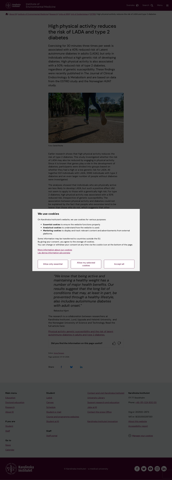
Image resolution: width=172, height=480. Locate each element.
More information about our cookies (55, 249)
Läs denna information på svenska (54, 252)
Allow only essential (53, 264)
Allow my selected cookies (86, 264)
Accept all (119, 264)
